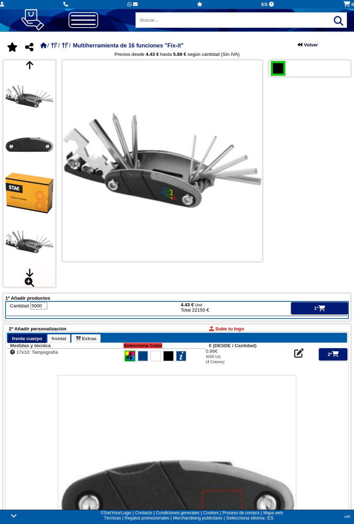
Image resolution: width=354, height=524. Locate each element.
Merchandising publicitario (197, 518)
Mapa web (273, 512)
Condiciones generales (177, 512)
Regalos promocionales (147, 518)
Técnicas (112, 518)
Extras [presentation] (86, 338)
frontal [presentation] (59, 338)
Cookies (211, 512)
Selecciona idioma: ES (250, 518)
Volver (308, 44)
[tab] (27, 338)
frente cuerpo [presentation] (27, 338)
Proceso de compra (240, 512)
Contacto (143, 512)
